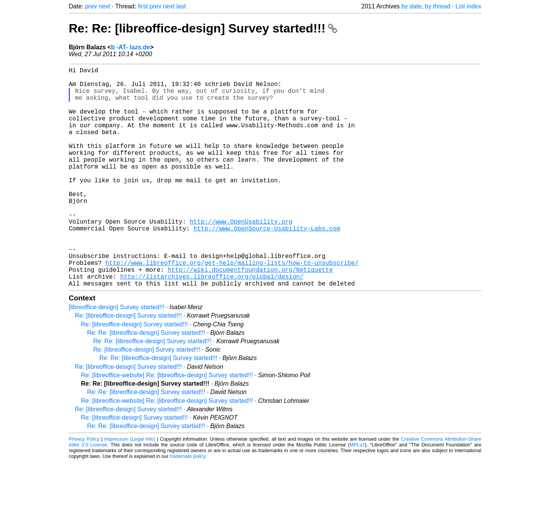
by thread (437, 6)
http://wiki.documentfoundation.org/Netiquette (250, 315)
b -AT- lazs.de (130, 47)
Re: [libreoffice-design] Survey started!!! (128, 364)
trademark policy (187, 505)
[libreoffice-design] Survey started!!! (117, 356)
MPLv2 (357, 493)
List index (468, 6)
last (181, 6)
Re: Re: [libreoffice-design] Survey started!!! (203, 28)
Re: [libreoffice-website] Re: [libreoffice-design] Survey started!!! (167, 424)
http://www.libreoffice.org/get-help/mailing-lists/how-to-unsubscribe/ (231, 307)
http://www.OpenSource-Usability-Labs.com (266, 265)
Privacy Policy (84, 488)
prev (91, 6)
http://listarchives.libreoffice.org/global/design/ (211, 324)
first (143, 6)
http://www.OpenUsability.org (241, 256)
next (104, 6)
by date (411, 6)
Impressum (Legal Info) (129, 488)
